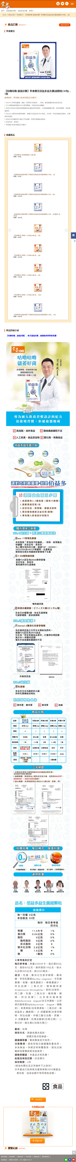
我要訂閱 (37, 1141)
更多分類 (65, 25)
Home (4, 15)
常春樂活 (20, 15)
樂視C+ (31, 11)
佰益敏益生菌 (11, 11)
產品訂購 (11, 15)
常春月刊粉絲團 (74, 235)
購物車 (61, 4)
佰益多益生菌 (22, 11)
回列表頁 (36, 1099)
